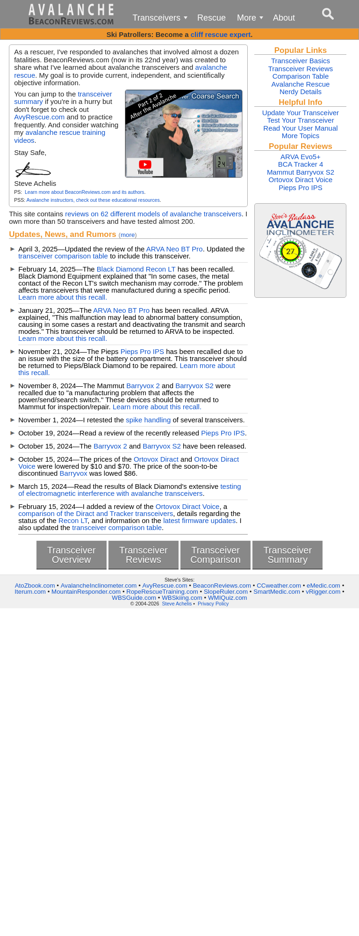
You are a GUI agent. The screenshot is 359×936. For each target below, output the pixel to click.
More (251, 20)
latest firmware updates (199, 520)
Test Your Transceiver (300, 120)
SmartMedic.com (276, 591)
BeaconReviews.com (222, 585)
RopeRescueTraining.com (162, 591)
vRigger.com (323, 591)
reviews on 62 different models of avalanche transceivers (153, 214)
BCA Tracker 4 (300, 164)
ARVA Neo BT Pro (174, 249)
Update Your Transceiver (300, 113)
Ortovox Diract (156, 459)
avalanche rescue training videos (59, 136)
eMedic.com (323, 585)
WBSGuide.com (134, 597)
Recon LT (72, 520)
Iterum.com (30, 591)
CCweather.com (279, 585)
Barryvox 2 (143, 386)
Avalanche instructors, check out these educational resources (92, 200)
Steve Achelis (177, 603)
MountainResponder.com (86, 591)
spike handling (148, 420)
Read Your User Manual (300, 128)
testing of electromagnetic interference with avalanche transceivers (129, 489)
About (284, 17)
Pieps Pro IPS (142, 351)
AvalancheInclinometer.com (99, 585)
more (128, 234)
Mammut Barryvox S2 (300, 172)
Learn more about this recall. (62, 297)
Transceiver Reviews (300, 69)
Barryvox (73, 473)
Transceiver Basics (300, 61)
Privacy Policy (213, 603)
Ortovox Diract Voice (188, 506)
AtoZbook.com (35, 585)
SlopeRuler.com (226, 591)
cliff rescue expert (221, 34)
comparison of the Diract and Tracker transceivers (95, 513)
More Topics (301, 136)
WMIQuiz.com (227, 597)
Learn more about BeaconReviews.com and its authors (84, 192)
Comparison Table (301, 76)
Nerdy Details (301, 92)
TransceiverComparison (215, 555)
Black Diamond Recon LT (136, 269)
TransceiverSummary (287, 555)
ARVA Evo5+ (300, 157)
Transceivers (162, 20)
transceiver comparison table (63, 256)
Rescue (211, 17)
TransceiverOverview (71, 555)
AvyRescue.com (39, 117)
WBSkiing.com (182, 597)
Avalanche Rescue (301, 84)
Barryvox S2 (194, 386)
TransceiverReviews (143, 555)
